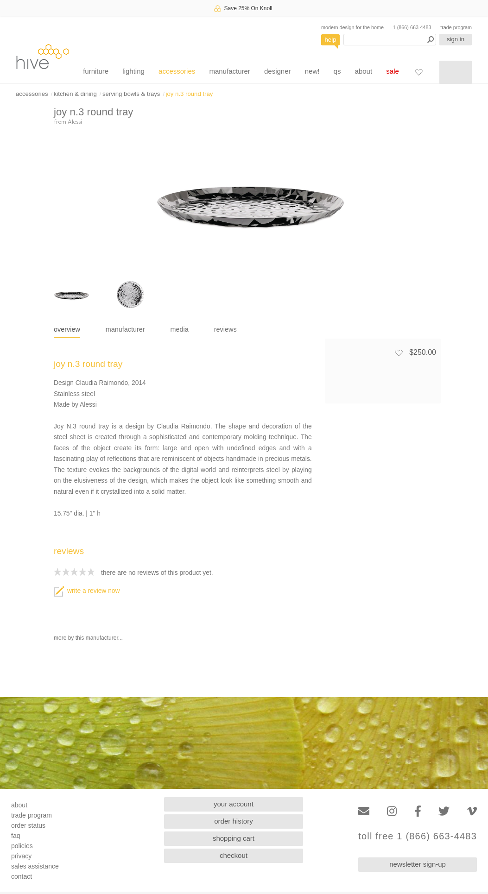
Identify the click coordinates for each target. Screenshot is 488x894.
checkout (233, 855)
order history (233, 821)
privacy (21, 856)
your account (234, 804)
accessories (176, 71)
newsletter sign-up (417, 864)
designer (277, 71)
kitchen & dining (75, 93)
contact (21, 876)
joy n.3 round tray (189, 93)
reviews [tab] (225, 329)
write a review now (87, 590)
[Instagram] (392, 811)
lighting (133, 71)
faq (15, 835)
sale (392, 71)
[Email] (363, 811)
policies (22, 846)
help (330, 39)
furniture (95, 71)
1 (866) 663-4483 (412, 27)
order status (28, 825)
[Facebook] (417, 811)
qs (337, 71)
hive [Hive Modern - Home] (42, 56)
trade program (456, 27)
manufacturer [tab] (125, 329)
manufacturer (229, 71)
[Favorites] (418, 71)
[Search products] (389, 39)
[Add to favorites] (398, 352)
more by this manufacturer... (88, 638)
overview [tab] (67, 329)
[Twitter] (444, 811)
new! (312, 71)
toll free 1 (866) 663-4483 (417, 836)
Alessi (75, 121)
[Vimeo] (472, 811)
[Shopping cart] (455, 72)
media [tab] (180, 329)
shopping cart (233, 838)
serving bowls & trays (131, 93)
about (364, 71)
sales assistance (35, 866)
